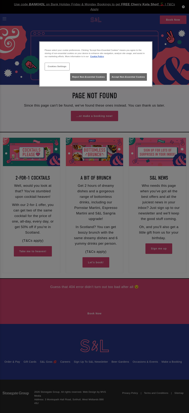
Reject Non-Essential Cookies (88, 77)
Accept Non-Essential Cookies (128, 77)
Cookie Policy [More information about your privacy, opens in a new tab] (97, 56)
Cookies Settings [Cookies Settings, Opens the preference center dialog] (57, 66)
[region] (95, 64)
